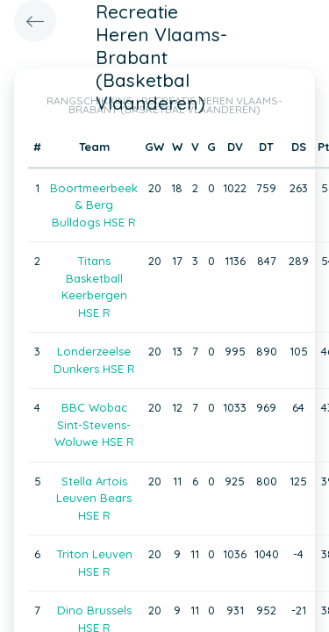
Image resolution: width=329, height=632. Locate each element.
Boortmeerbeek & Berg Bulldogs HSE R (94, 205)
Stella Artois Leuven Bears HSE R (94, 498)
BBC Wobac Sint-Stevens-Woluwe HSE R (94, 424)
